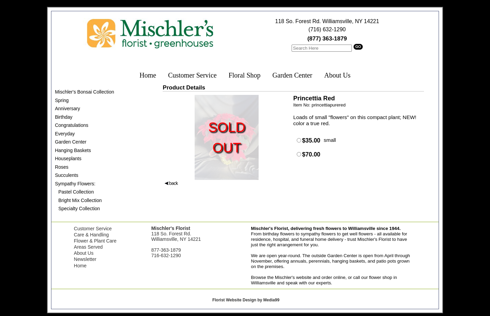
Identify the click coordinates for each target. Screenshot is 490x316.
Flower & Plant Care (95, 241)
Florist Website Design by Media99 (245, 300)
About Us (337, 75)
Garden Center (292, 75)
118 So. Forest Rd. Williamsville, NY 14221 (327, 21)
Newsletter (85, 259)
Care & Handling (91, 234)
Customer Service (192, 75)
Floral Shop (245, 75)
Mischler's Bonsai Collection (84, 92)
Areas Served (88, 247)
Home (148, 75)
